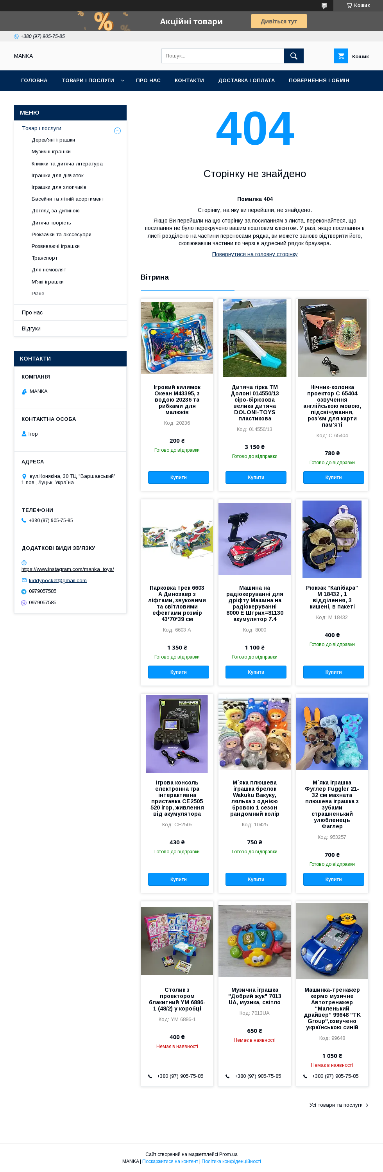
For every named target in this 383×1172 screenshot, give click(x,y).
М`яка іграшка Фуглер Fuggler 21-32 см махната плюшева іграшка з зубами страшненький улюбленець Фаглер (332, 804)
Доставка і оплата (246, 80)
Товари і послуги (87, 80)
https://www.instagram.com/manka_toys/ (67, 569)
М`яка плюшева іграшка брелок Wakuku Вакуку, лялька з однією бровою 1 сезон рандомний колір (254, 798)
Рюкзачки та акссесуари (61, 234)
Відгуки (31, 328)
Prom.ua (228, 1154)
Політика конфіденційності (231, 1161)
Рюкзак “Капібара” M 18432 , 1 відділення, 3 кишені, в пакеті (332, 597)
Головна (34, 80)
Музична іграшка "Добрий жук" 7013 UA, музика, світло (254, 996)
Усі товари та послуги (336, 1105)
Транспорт (44, 258)
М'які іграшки (48, 282)
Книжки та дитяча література (67, 164)
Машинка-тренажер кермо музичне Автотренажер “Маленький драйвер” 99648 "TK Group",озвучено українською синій (332, 1008)
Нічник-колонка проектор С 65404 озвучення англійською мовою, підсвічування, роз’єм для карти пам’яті (332, 406)
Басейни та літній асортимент (68, 199)
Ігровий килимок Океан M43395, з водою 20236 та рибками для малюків (177, 399)
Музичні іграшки (51, 151)
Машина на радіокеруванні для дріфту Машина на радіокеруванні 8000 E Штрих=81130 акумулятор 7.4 (254, 603)
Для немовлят (49, 270)
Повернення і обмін (319, 80)
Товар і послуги (41, 128)
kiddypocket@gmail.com (58, 580)
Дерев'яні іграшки (53, 140)
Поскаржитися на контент (170, 1161)
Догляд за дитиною (56, 211)
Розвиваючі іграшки (56, 246)
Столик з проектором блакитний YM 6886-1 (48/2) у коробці (177, 999)
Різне (38, 293)
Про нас (148, 80)
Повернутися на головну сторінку (255, 254)
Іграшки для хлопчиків (59, 187)
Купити (178, 477)
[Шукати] (294, 55)
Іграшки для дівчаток (58, 175)
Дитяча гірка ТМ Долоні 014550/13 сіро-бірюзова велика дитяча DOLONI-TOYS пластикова (255, 403)
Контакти (189, 80)
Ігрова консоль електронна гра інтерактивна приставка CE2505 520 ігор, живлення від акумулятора (177, 798)
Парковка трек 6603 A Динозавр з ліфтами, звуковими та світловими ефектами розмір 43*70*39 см (177, 603)
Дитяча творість (51, 223)
